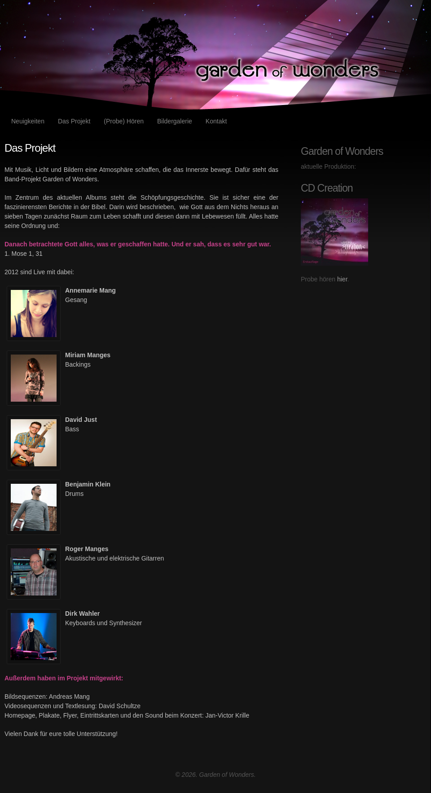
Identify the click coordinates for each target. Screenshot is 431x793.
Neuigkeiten (27, 121)
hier (342, 279)
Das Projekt (74, 121)
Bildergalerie (174, 121)
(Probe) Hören (124, 121)
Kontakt (216, 121)
